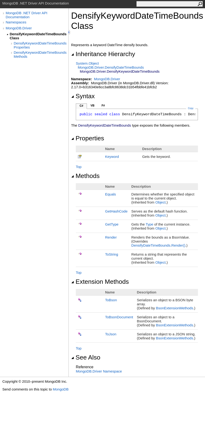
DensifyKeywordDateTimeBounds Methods (40, 54)
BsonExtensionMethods (174, 308)
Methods (85, 175)
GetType (112, 224)
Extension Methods (100, 281)
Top (78, 167)
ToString (111, 254)
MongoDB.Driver (19, 28)
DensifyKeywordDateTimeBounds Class (38, 36)
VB (92, 105)
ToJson (110, 334)
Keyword (112, 157)
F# (103, 105)
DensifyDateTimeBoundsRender (158, 245)
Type (150, 224)
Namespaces (16, 22)
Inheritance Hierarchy (103, 54)
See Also (85, 357)
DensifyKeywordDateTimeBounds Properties (40, 45)
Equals (110, 194)
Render (111, 237)
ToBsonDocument (119, 317)
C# (81, 105)
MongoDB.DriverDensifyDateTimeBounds (111, 67)
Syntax (83, 96)
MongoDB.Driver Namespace (99, 371)
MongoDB (60, 389)
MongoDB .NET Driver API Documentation (26, 15)
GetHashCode (116, 211)
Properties (87, 138)
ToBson (111, 300)
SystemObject (87, 63)
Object (160, 202)
